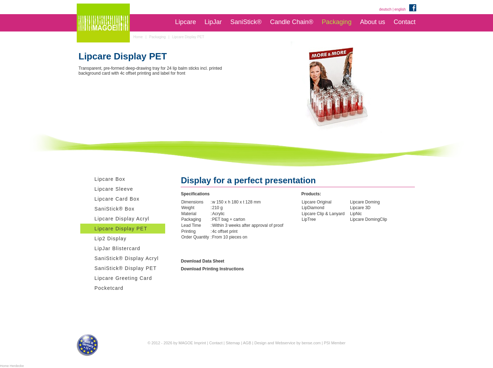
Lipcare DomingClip (368, 219)
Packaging (337, 21)
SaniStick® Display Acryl (126, 258)
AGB (247, 343)
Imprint (200, 343)
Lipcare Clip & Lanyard (323, 213)
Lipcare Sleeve (113, 189)
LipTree (309, 219)
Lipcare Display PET (120, 228)
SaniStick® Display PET (125, 268)
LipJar (213, 21)
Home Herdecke (12, 366)
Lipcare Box (109, 179)
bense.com (311, 343)
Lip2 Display (110, 238)
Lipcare (185, 21)
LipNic (356, 213)
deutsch (385, 9)
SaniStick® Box (114, 209)
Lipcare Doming (365, 202)
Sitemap (233, 343)
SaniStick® (245, 21)
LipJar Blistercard (117, 248)
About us (372, 21)
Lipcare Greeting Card (123, 278)
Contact (405, 21)
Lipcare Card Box (116, 199)
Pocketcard (108, 288)
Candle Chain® (291, 21)
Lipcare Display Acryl (121, 219)
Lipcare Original (316, 202)
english (400, 9)
